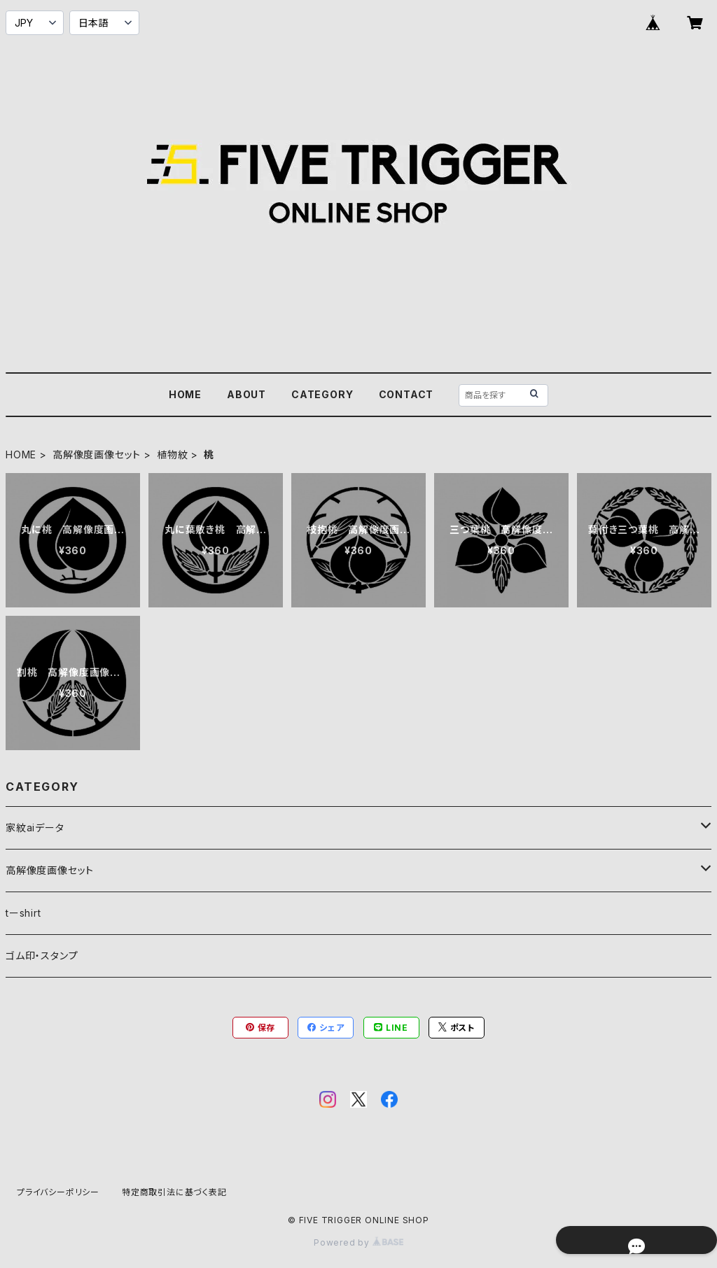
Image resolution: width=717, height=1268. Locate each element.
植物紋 (172, 454)
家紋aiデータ (35, 827)
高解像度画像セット (97, 454)
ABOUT (246, 394)
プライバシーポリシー (58, 1192)
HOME (185, 394)
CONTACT (406, 394)
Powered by (358, 1242)
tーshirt (23, 913)
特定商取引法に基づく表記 (174, 1192)
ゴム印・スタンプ (42, 955)
